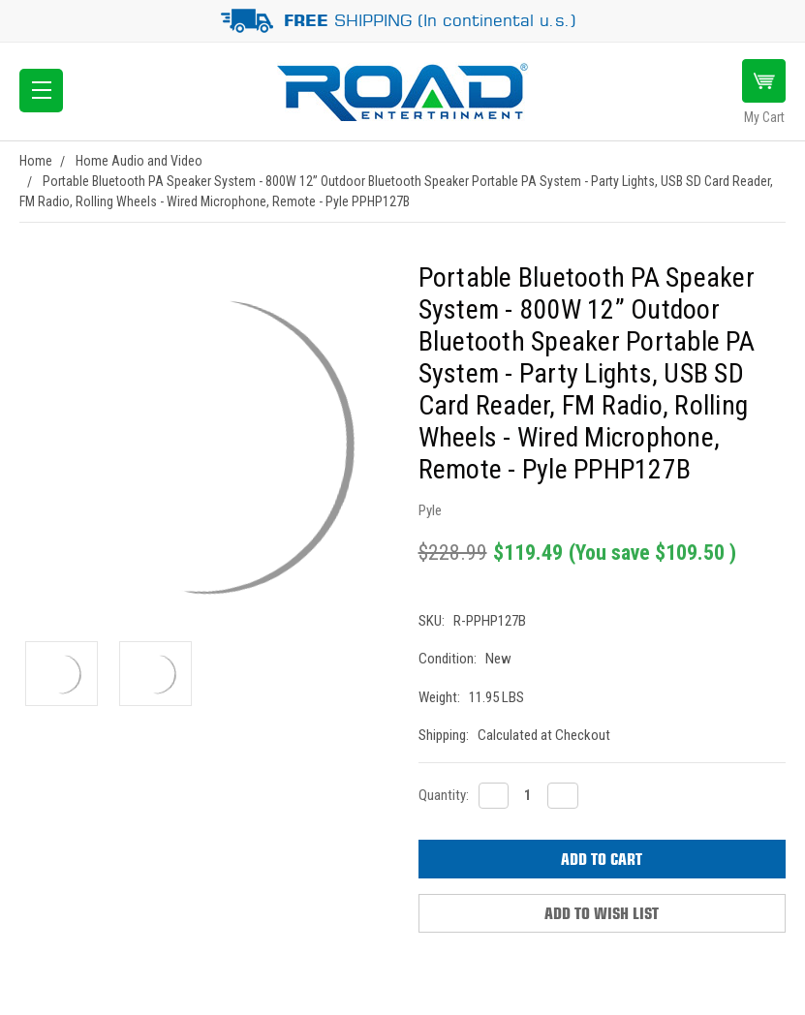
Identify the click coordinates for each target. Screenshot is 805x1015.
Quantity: (443, 795)
